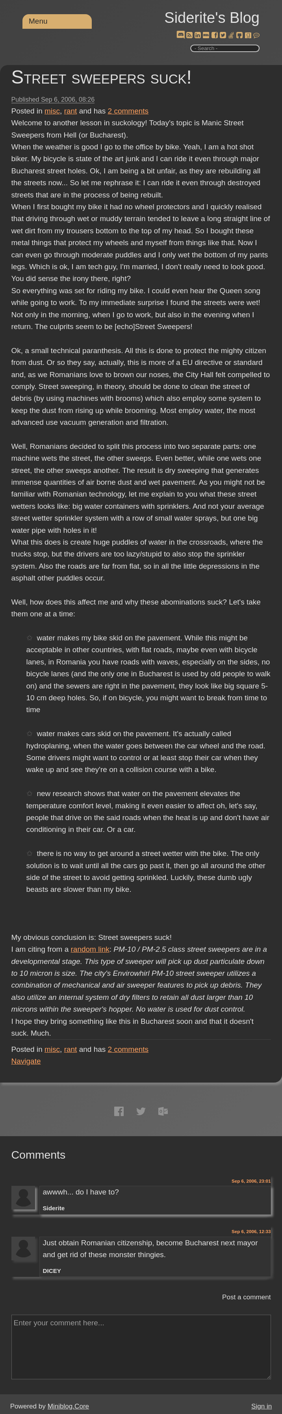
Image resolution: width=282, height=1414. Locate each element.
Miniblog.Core (68, 1406)
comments (128, 111)
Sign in (261, 1406)
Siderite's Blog (212, 17)
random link (90, 949)
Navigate (26, 1061)
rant (70, 111)
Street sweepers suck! (101, 77)
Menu (38, 21)
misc (52, 111)
